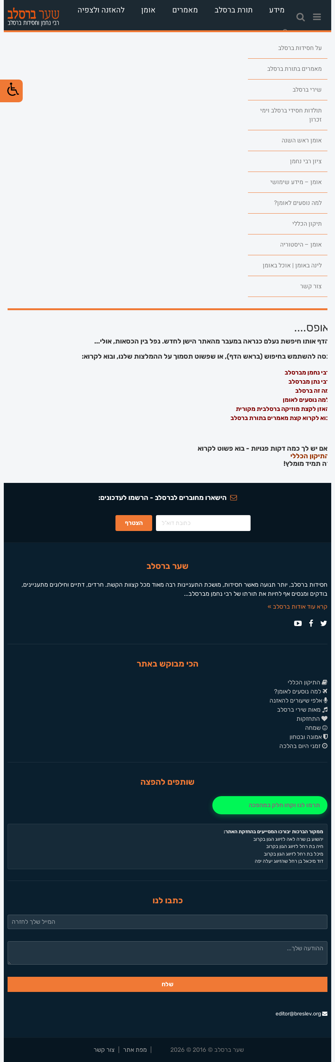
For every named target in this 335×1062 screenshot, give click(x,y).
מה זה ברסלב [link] (312, 390)
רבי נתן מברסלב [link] (308, 381)
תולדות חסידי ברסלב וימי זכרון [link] (291, 115)
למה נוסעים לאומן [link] (306, 399)
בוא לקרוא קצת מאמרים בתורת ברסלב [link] (280, 418)
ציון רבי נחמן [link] (306, 161)
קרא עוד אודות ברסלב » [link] (297, 606)
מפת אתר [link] (135, 1049)
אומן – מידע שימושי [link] (296, 182)
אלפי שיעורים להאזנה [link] (298, 700)
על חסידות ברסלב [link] (300, 48)
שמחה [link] (316, 727)
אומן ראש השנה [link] (302, 140)
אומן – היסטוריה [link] (301, 244)
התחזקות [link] (311, 718)
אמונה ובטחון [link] (308, 736)
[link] (33, 17)
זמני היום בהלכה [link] (303, 746)
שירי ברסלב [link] (307, 89)
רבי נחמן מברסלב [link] (307, 372)
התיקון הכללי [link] (309, 456)
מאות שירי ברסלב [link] (302, 709)
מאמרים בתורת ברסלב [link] (294, 68)
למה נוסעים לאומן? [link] (298, 203)
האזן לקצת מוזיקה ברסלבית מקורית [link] (282, 408)
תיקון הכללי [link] (307, 223)
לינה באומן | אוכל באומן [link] (292, 265)
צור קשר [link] (311, 286)
